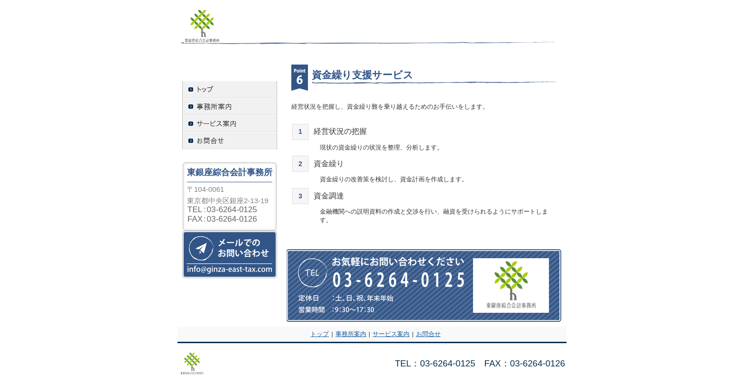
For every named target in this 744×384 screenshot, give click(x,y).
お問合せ (428, 333)
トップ (319, 333)
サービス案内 (390, 333)
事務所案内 (350, 333)
